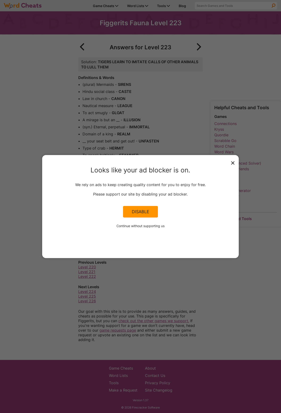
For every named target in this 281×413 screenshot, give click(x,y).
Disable (140, 211)
